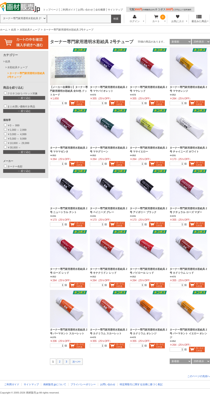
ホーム (4, 29)
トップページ (50, 9)
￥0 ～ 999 (13, 125)
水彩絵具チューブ (30, 29)
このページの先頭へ (198, 376)
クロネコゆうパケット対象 (22, 93)
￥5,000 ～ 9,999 (16, 138)
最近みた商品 (199, 19)
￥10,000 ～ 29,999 (18, 143)
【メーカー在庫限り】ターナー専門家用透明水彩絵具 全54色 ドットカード (69, 91)
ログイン (134, 19)
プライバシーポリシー (83, 384)
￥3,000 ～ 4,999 (16, 134)
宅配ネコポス (160, 9)
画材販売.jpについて (54, 384)
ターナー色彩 (14, 166)
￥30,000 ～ (14, 147)
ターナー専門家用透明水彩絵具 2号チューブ (26, 75)
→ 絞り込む (24, 97)
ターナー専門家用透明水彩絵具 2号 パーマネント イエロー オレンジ (188, 333)
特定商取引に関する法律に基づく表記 (141, 384)
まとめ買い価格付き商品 (21, 106)
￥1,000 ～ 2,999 (16, 129)
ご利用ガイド (68, 9)
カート (156, 19)
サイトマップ (115, 9)
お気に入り (177, 19)
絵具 (13, 29)
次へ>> (76, 361)
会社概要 (100, 9)
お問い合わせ (85, 9)
